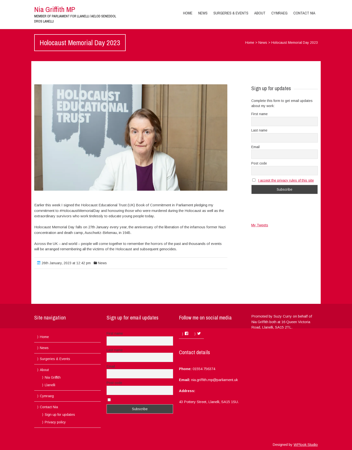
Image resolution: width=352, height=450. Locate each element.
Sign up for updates (60, 415)
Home (187, 13)
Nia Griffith (53, 377)
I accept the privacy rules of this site (286, 180)
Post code (259, 163)
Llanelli (50, 385)
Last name (259, 130)
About (259, 13)
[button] (130, 137)
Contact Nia (304, 13)
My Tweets (259, 225)
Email (255, 147)
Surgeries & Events (230, 13)
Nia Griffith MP (54, 9)
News (203, 13)
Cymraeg (279, 13)
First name (259, 114)
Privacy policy (55, 422)
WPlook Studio (306, 444)
